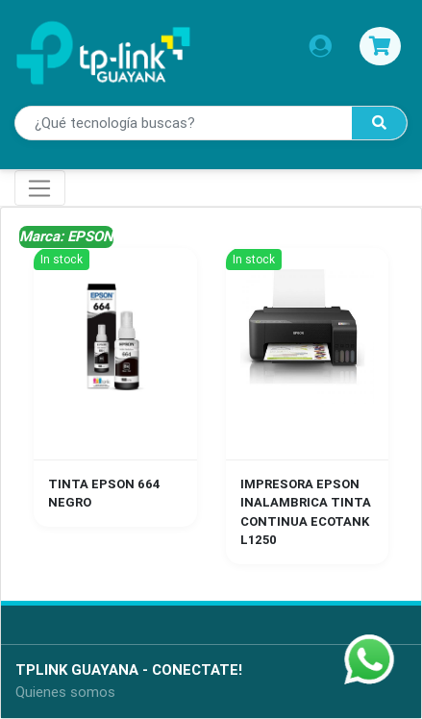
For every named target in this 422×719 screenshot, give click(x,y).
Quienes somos (65, 691)
